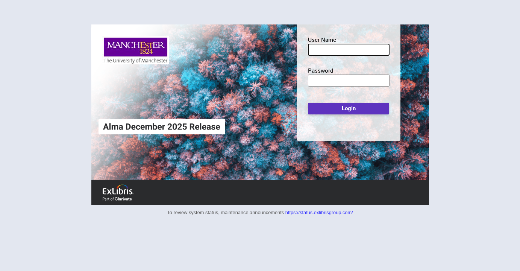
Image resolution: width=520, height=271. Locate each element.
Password (321, 70)
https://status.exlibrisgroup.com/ (319, 212)
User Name (322, 39)
